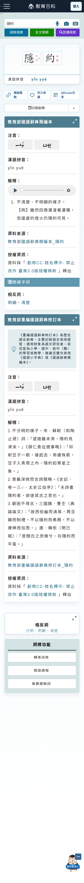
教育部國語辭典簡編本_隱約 (36, 241)
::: (1, 14)
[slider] (42, 190)
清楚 (25, 302)
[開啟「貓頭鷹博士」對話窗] (73, 863)
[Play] (15, 190)
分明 (30, 631)
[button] (58, 23)
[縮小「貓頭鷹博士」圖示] (78, 857)
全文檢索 (42, 32)
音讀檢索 (67, 32)
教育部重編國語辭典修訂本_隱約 (40, 565)
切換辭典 (36, 108)
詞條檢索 (16, 32)
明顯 (12, 302)
